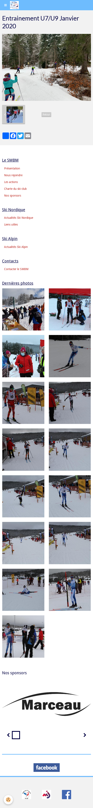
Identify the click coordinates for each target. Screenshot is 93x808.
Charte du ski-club (15, 188)
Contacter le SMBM (16, 269)
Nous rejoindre (13, 175)
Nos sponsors (12, 195)
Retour (46, 114)
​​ (26, 794)
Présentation (12, 168)
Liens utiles (11, 224)
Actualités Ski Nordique (18, 217)
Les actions (11, 182)
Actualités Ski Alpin (16, 247)
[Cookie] (8, 799)
